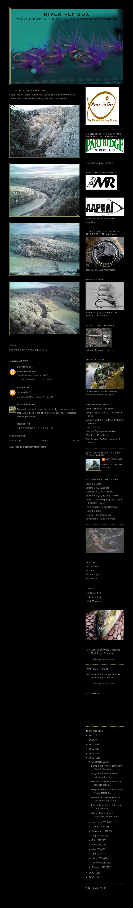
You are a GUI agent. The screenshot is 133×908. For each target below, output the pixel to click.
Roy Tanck (91, 650)
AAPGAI (90, 570)
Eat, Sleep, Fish (93, 593)
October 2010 (99, 826)
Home (45, 440)
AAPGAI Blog (92, 566)
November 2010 (100, 822)
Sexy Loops (91, 578)
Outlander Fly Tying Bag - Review (102, 495)
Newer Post (15, 440)
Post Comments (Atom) (35, 447)
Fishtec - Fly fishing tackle (99, 515)
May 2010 (97, 849)
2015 (92, 735)
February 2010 (99, 862)
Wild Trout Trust (93, 427)
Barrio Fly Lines (93, 484)
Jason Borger (92, 574)
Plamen (21, 387)
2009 (92, 872)
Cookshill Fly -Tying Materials (100, 518)
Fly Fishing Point (94, 597)
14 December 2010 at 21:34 (35, 428)
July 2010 (97, 840)
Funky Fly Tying (93, 511)
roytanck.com (109, 659)
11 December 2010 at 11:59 (35, 396)
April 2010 (97, 853)
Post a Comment (17, 435)
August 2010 (98, 835)
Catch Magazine (94, 601)
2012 (92, 749)
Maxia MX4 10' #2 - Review (99, 491)
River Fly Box (67, 14)
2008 (92, 877)
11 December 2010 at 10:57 (35, 379)
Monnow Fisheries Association (101, 431)
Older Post (75, 440)
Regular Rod (23, 404)
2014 (92, 740)
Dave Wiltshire (114, 459)
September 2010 (100, 831)
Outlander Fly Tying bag (97, 488)
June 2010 (97, 844)
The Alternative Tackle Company (102, 507)
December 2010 (100, 762)
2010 (92, 758)
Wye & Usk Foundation (97, 435)
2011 (92, 753)
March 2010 (98, 858)
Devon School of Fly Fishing (100, 408)
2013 (92, 744)
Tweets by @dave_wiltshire (99, 163)
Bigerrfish (22, 366)
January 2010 (99, 867)
